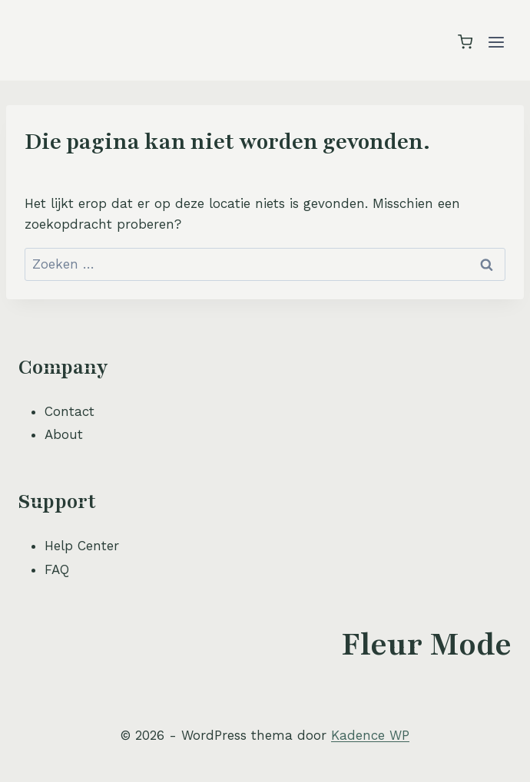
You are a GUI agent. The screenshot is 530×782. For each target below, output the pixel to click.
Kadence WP (370, 735)
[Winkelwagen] (465, 42)
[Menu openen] (496, 41)
